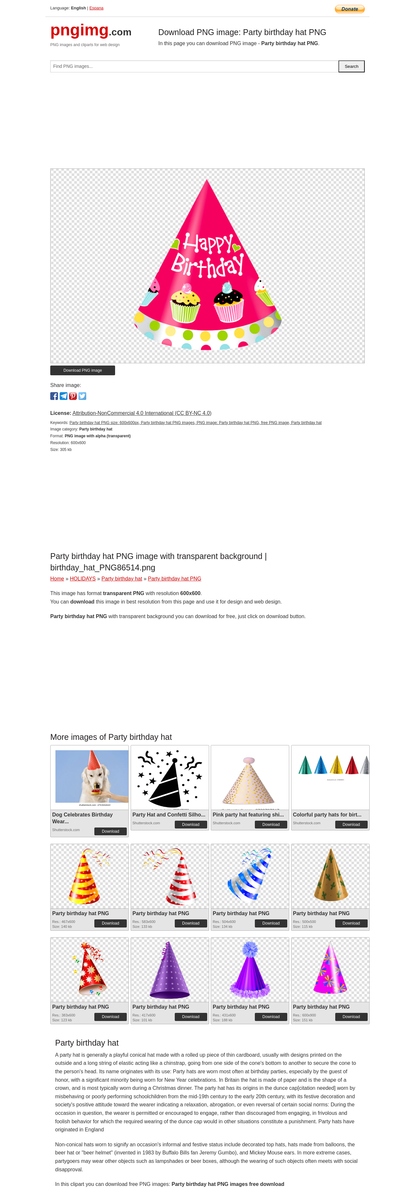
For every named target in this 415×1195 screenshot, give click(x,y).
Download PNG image (83, 370)
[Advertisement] (207, 123)
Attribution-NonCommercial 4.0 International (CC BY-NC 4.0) (141, 413)
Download (110, 831)
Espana (96, 8)
